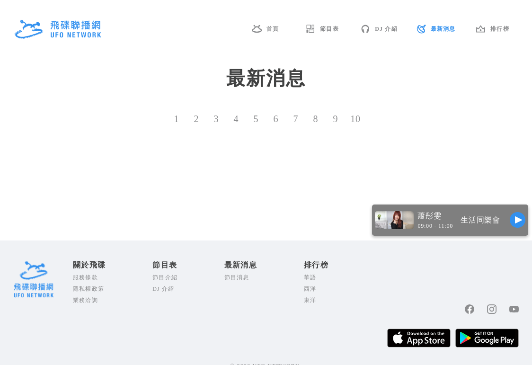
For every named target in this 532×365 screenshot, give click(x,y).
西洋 (310, 288)
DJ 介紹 (386, 29)
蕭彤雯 (429, 216)
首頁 (272, 29)
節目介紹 (164, 277)
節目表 (329, 29)
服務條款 (85, 277)
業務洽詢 (85, 300)
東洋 (310, 300)
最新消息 (443, 29)
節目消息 (236, 277)
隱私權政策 (88, 288)
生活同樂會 (480, 220)
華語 (310, 277)
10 (355, 119)
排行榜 (499, 29)
